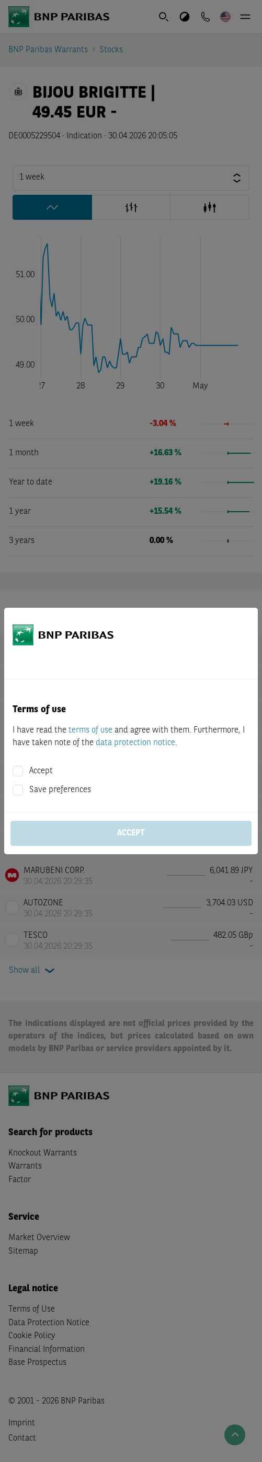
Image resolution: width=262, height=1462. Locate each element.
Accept (41, 771)
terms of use (90, 730)
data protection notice (135, 743)
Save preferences (60, 790)
